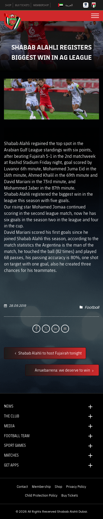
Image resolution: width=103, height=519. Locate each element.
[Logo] (14, 21)
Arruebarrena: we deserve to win (63, 370)
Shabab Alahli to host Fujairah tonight (50, 353)
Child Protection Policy (41, 495)
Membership (41, 486)
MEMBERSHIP (41, 5)
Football (92, 307)
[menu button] (95, 16)
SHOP (8, 5)
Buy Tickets (69, 495)
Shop (58, 486)
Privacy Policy (76, 486)
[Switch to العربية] (66, 5)
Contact (22, 486)
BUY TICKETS (22, 5)
